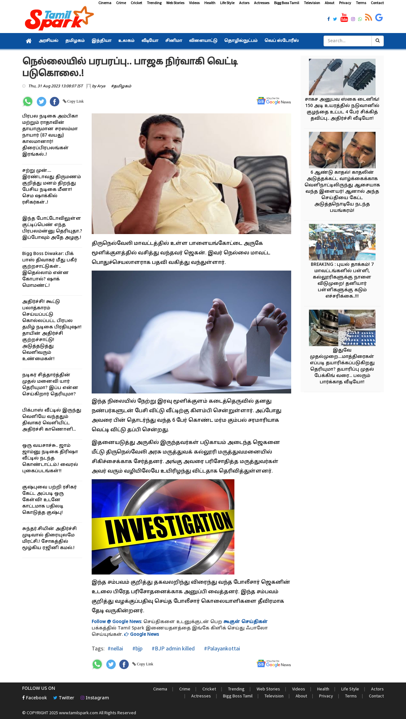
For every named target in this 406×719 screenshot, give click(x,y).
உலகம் (126, 41)
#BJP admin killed (172, 648)
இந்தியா (101, 41)
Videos (194, 2)
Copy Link (75, 101)
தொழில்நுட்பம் (241, 41)
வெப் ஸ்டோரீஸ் (282, 41)
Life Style (227, 2)
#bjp (136, 648)
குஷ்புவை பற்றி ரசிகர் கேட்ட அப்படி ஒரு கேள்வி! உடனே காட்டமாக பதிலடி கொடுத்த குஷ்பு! (49, 500)
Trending (154, 2)
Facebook (34, 698)
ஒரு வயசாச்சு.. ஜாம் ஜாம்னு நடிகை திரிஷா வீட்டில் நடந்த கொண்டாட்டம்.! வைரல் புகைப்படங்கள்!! (50, 458)
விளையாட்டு (203, 41)
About (329, 2)
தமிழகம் (75, 41)
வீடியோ (149, 41)
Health (209, 2)
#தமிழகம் (121, 86)
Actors (244, 2)
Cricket (136, 2)
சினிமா (173, 41)
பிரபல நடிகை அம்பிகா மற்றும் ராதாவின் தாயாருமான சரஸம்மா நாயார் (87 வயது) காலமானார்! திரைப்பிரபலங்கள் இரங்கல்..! (50, 135)
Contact (377, 2)
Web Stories (175, 2)
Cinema (104, 2)
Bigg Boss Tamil (286, 2)
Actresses (261, 2)
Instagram (95, 698)
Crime (121, 2)
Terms (361, 2)
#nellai (115, 648)
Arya (101, 86)
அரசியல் (48, 41)
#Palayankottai (221, 648)
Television (312, 2)
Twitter (63, 698)
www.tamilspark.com (78, 713)
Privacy (345, 2)
